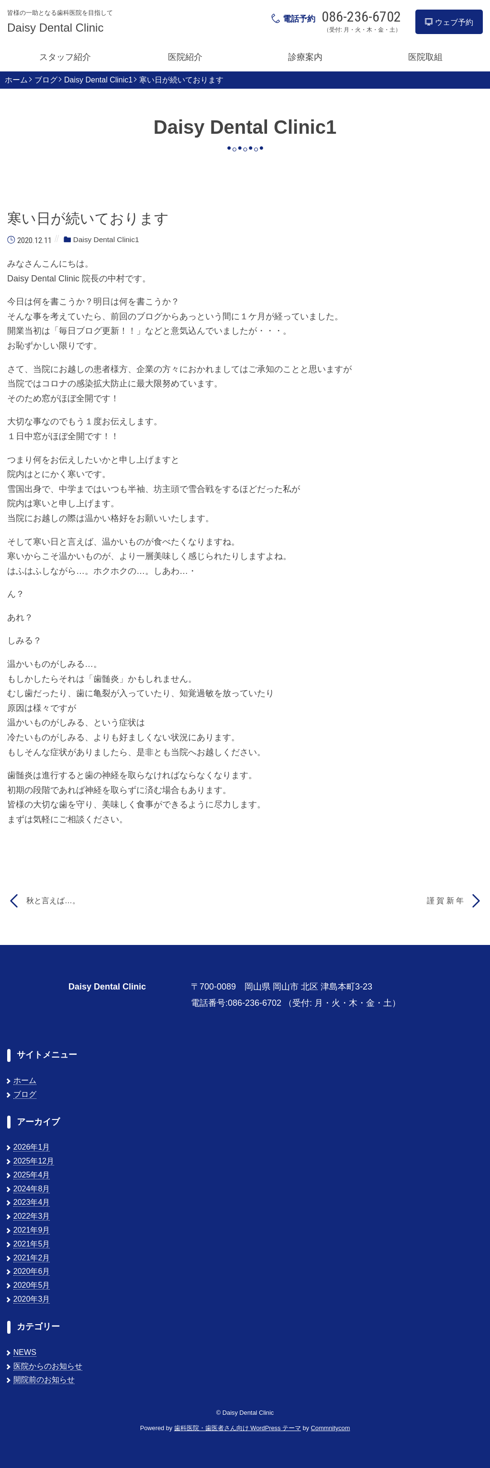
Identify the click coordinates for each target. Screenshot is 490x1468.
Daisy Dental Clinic (55, 28)
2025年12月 (33, 1161)
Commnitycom (330, 1428)
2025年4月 (31, 1175)
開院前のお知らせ (44, 1379)
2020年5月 (31, 1285)
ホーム (16, 80)
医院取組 (425, 57)
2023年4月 (31, 1202)
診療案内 (305, 57)
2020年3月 (31, 1299)
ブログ (45, 80)
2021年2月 (31, 1258)
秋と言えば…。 (53, 901)
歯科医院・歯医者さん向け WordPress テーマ (237, 1428)
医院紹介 (185, 57)
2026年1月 (31, 1147)
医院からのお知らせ (47, 1366)
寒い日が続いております (181, 80)
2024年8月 (31, 1189)
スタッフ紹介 (65, 57)
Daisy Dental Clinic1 (98, 80)
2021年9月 (31, 1230)
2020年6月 (31, 1271)
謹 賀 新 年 (445, 901)
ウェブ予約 (449, 22)
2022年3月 (31, 1216)
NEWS (24, 1352)
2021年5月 (31, 1244)
